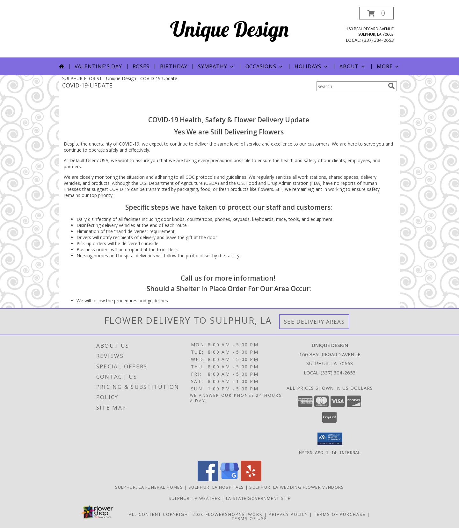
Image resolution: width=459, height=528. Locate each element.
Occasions (264, 66)
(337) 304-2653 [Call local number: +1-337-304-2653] (378, 40)
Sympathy (216, 66)
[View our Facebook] (208, 479)
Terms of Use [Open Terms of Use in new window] (249, 518)
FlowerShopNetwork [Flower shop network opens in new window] (234, 514)
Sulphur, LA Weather (195, 498)
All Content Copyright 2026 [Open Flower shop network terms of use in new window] (166, 514)
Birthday (173, 66)
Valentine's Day (98, 66)
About (352, 66)
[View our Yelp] (251, 479)
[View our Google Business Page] (229, 479)
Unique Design (229, 29)
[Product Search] (351, 86)
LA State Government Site (258, 498)
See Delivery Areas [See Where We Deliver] (314, 321)
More (388, 66)
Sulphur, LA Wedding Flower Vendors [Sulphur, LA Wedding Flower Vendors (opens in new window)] (296, 487)
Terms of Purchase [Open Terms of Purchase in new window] (340, 514)
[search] (391, 85)
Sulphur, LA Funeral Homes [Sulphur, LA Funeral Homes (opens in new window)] (149, 487)
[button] (376, 13)
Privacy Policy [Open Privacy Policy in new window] (288, 514)
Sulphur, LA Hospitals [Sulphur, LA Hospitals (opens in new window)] (216, 487)
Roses (141, 66)
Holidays (312, 66)
